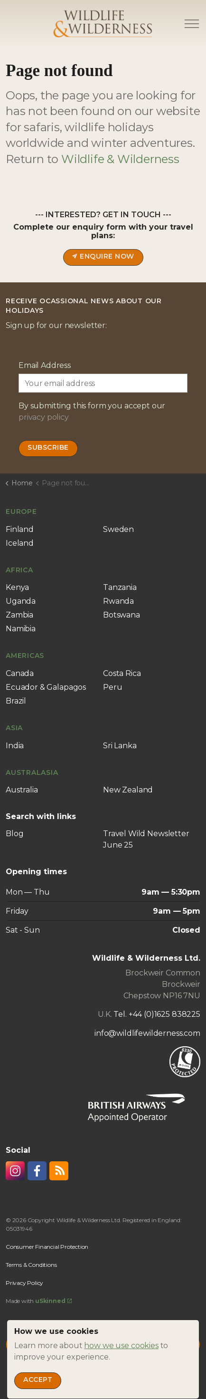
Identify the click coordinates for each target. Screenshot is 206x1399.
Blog (14, 833)
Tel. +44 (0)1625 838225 (156, 1014)
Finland (20, 529)
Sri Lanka (120, 745)
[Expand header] (192, 24)
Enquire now (103, 257)
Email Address (45, 365)
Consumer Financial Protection (47, 1246)
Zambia (19, 614)
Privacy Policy (24, 1282)
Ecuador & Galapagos (46, 687)
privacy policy (44, 417)
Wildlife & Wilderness (120, 159)
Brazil (16, 700)
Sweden (118, 529)
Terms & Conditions (31, 1264)
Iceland (20, 543)
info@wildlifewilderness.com (147, 1033)
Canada (20, 673)
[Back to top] (103, 1344)
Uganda (21, 601)
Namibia (21, 628)
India (15, 745)
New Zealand (128, 789)
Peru (112, 687)
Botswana (121, 614)
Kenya (17, 587)
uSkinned (53, 1300)
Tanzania (120, 587)
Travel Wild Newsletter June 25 (146, 839)
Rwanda (118, 601)
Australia (22, 789)
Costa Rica (122, 673)
